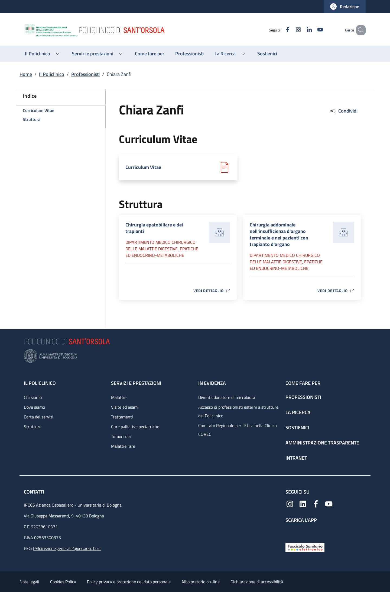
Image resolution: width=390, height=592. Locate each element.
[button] (345, 6)
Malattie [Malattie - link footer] (118, 397)
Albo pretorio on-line (200, 581)
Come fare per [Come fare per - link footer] (302, 383)
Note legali (29, 581)
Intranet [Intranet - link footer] (296, 458)
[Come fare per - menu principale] (149, 54)
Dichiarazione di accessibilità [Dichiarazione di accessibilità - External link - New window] (256, 581)
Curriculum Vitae (143, 167)
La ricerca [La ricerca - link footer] (297, 412)
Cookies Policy (63, 581)
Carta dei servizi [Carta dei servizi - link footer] (38, 417)
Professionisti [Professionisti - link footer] (303, 397)
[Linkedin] (301, 30)
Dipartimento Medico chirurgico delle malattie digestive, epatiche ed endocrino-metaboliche (161, 248)
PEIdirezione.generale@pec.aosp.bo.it (67, 548)
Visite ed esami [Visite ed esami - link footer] (125, 407)
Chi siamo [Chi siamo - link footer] (33, 397)
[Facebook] (279, 30)
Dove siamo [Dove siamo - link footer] (34, 407)
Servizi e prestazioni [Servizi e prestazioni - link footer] (136, 383)
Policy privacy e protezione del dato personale (129, 581)
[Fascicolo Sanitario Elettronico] (304, 547)
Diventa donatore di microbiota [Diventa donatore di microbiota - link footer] (226, 397)
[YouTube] (312, 30)
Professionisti (85, 74)
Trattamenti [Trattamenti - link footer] (122, 417)
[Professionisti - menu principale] (189, 54)
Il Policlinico (51, 74)
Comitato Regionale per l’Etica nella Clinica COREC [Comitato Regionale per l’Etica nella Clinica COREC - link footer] (237, 429)
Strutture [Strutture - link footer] (32, 426)
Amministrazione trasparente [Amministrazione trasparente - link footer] (322, 442)
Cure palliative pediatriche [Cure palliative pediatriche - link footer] (135, 426)
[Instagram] (290, 30)
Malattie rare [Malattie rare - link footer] (123, 446)
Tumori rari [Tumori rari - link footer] (121, 436)
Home (26, 74)
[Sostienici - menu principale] (267, 54)
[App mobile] (289, 531)
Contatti (34, 491)
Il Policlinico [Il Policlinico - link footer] (40, 383)
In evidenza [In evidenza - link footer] (212, 383)
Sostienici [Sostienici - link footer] (297, 427)
